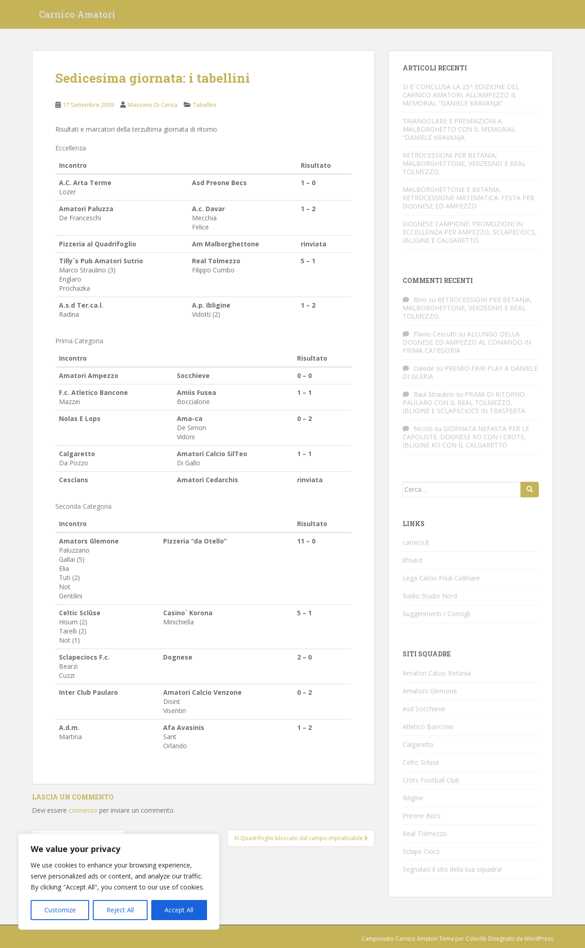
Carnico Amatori (77, 16)
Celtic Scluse (421, 762)
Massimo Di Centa (152, 105)
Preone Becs (422, 815)
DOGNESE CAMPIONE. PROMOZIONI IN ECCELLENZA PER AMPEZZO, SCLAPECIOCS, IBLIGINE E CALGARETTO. (470, 232)
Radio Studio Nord (430, 595)
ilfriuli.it (413, 560)
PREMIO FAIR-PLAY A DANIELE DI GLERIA (470, 372)
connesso (83, 810)
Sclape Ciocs (421, 851)
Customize (60, 909)
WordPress (538, 939)
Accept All (179, 909)
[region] (118, 882)
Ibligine (413, 798)
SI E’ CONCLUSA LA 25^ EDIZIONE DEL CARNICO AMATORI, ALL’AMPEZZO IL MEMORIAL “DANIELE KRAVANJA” (461, 94)
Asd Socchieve (424, 708)
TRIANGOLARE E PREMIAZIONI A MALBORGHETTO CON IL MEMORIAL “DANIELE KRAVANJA (459, 129)
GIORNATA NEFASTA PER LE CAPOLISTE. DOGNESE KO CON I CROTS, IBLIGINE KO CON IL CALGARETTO (466, 436)
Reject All (120, 909)
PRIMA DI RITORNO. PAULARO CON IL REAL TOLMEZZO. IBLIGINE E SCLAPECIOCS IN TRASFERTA (464, 402)
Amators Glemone (430, 691)
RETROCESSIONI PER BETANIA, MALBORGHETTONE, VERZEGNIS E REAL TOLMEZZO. (464, 163)
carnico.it (416, 542)
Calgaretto (418, 744)
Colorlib (476, 939)
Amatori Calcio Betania (437, 673)
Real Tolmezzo (425, 833)
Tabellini (204, 105)
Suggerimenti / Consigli (436, 613)
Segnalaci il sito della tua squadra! (452, 869)
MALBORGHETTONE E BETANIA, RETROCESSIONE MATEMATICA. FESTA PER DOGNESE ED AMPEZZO (468, 197)
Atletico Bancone (428, 726)
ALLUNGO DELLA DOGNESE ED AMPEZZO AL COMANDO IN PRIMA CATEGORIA (467, 342)
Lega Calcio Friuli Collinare (441, 578)
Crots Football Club (431, 780)
